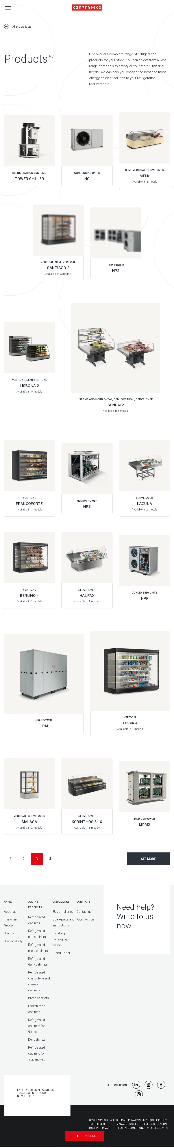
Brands (9, 933)
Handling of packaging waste (60, 939)
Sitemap (121, 1120)
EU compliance (62, 911)
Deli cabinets (37, 1039)
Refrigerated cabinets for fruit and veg (36, 1053)
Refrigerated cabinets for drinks (36, 1026)
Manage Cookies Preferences (136, 1124)
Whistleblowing (157, 1128)
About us (10, 911)
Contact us (84, 911)
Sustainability (13, 941)
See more (148, 859)
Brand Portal (61, 953)
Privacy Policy (137, 1120)
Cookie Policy (158, 1120)
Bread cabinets (38, 998)
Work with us (85, 919)
